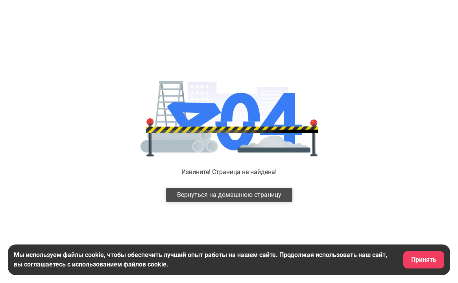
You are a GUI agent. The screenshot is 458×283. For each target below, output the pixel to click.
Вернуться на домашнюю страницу (229, 194)
